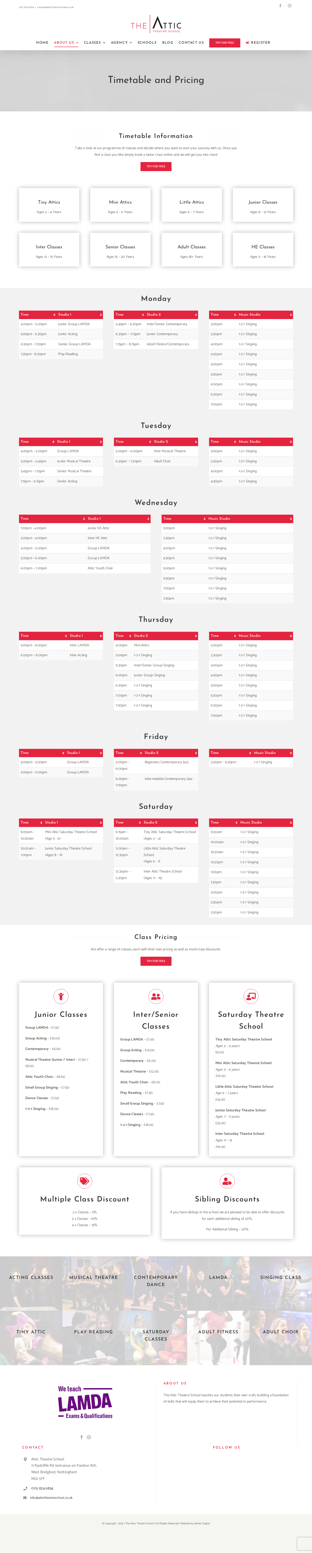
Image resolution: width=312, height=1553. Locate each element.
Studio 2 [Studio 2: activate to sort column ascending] (154, 315)
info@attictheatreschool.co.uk (51, 1498)
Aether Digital (202, 1523)
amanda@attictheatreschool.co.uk (55, 7)
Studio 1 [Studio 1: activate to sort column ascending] (64, 315)
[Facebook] (82, 1437)
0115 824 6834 (42, 1488)
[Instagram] (89, 1437)
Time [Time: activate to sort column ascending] (25, 315)
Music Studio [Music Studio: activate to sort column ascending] (249, 315)
